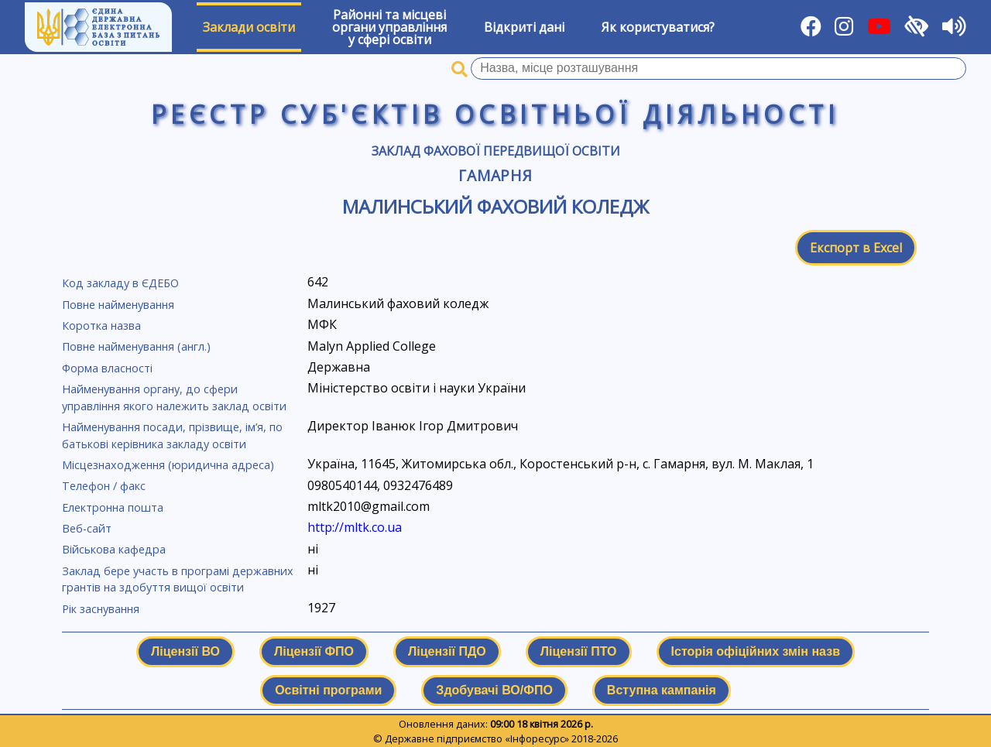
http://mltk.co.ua (354, 527)
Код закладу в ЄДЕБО (120, 283)
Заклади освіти (249, 27)
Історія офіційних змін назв (755, 651)
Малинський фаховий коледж (495, 206)
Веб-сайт (86, 528)
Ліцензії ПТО (578, 651)
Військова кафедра (114, 549)
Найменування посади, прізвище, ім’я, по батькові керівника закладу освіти (172, 435)
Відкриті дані (524, 27)
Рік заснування (100, 608)
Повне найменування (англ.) (136, 346)
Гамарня (495, 175)
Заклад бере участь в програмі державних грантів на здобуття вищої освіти (177, 579)
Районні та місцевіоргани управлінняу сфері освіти (389, 27)
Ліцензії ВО (185, 651)
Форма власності (107, 368)
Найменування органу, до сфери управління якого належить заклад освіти (174, 397)
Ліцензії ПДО (447, 651)
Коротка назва (101, 325)
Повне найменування (118, 304)
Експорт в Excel (856, 247)
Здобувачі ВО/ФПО (494, 690)
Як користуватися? (658, 27)
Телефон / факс (104, 485)
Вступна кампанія (661, 690)
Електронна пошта (112, 507)
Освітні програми (328, 690)
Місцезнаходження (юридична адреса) (168, 464)
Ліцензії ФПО (314, 651)
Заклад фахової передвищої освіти (496, 150)
